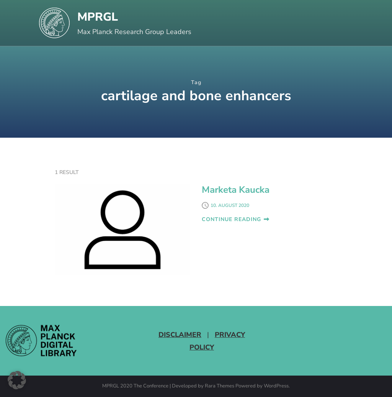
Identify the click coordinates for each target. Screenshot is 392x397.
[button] (17, 380)
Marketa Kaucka (236, 190)
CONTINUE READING (235, 219)
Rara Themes (219, 386)
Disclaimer (179, 334)
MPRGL (97, 17)
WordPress (276, 386)
